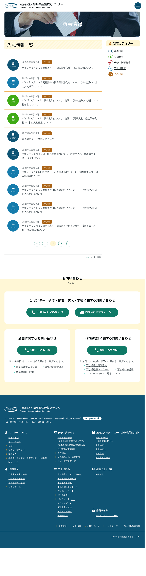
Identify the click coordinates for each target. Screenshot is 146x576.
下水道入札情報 (65, 507)
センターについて (18, 432)
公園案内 (13, 469)
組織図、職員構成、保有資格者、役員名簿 (27, 458)
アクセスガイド (65, 503)
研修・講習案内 (66, 432)
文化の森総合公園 (54, 366)
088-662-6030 (40, 350)
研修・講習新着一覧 (67, 461)
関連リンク (13, 462)
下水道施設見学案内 (96, 365)
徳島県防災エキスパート (107, 515)
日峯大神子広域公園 (26, 366)
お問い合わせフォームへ (99, 312)
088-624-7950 (51, 312)
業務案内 (12, 454)
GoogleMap (90, 418)
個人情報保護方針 (132, 526)
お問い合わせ (93, 526)
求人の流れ (101, 445)
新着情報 (63, 526)
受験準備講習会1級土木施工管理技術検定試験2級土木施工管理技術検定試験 (71, 441)
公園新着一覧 (14, 487)
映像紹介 (100, 474)
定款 (10, 446)
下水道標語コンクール (97, 369)
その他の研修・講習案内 (69, 457)
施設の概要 (63, 495)
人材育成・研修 (103, 457)
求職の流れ (101, 449)
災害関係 (62, 453)
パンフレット (64, 499)
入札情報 (77, 526)
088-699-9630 (110, 350)
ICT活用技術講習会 (66, 449)
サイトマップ (112, 526)
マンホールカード (66, 491)
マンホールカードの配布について (103, 373)
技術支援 (100, 453)
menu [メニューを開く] (138, 6)
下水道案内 (64, 469)
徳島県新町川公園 (25, 372)
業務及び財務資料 (16, 450)
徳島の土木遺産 (104, 469)
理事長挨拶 (13, 437)
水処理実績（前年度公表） (70, 474)
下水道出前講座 (125, 369)
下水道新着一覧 (65, 511)
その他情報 (63, 515)
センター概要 (14, 442)
